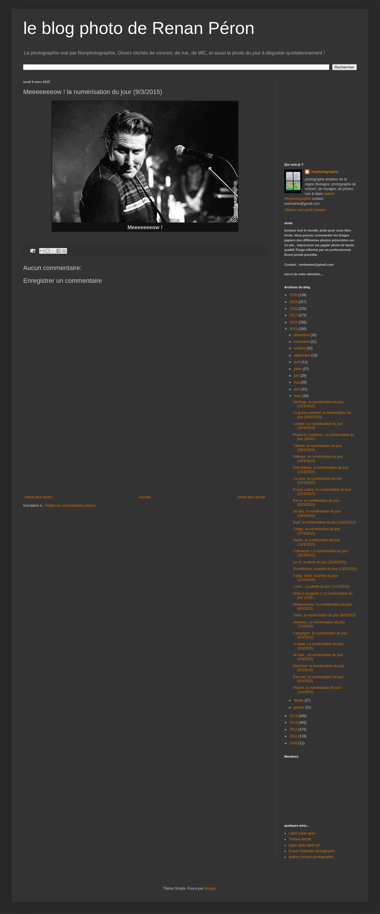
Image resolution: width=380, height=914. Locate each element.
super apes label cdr (304, 845)
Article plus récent (38, 497)
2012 (294, 729)
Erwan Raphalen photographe (312, 851)
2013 (294, 723)
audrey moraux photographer (311, 857)
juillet (298, 369)
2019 (294, 302)
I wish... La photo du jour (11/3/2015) (321, 586)
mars (298, 396)
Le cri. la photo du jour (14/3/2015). (320, 562)
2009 (294, 743)
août (298, 362)
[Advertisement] (145, 451)
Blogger (210, 888)
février (299, 700)
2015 (294, 329)
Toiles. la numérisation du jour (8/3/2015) (324, 615)
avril (297, 389)
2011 (294, 736)
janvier (299, 707)
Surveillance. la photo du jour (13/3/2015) (325, 569)
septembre (302, 355)
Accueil (145, 497)
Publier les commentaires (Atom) (70, 506)
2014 (294, 716)
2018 (294, 309)
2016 (294, 322)
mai (297, 382)
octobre (300, 348)
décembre (302, 335)
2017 (294, 315)
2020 (294, 295)
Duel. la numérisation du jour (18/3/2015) (324, 522)
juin (297, 376)
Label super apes (302, 833)
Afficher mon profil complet (304, 210)
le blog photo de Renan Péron (138, 28)
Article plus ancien (251, 497)
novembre (302, 342)
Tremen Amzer (300, 839)
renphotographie (324, 172)
